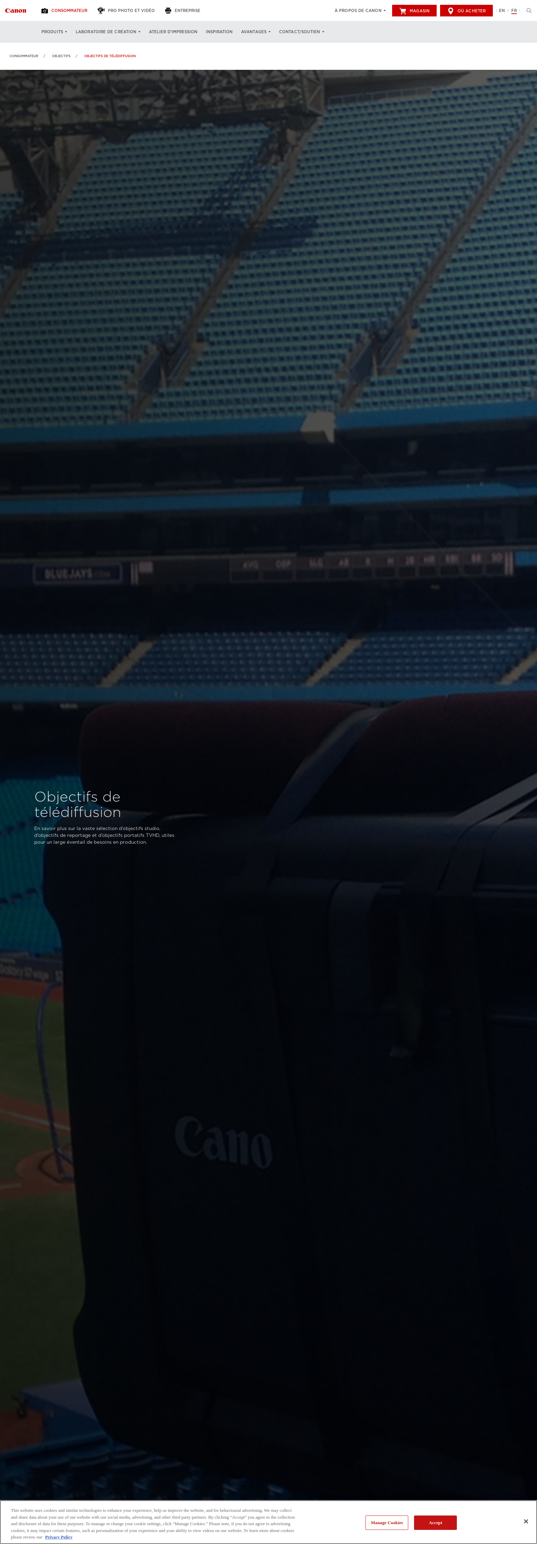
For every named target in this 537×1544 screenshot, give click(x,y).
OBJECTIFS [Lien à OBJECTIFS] (61, 56)
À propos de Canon (358, 10)
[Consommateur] (65, 10)
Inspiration (219, 31)
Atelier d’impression (173, 31)
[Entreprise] (183, 10)
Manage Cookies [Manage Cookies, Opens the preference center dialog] (387, 1522)
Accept (435, 1522)
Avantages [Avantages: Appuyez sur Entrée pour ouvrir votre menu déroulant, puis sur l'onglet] (253, 31)
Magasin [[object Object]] (414, 11)
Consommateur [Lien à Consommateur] (24, 56)
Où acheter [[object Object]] (466, 11)
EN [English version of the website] (502, 10)
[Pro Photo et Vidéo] (127, 10)
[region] (268, 1522)
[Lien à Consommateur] (15, 10)
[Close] (526, 1521)
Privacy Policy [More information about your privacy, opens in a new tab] (59, 1537)
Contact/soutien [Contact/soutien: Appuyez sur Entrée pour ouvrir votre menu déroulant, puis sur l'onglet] (299, 31)
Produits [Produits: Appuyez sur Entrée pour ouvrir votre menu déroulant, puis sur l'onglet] (52, 31)
